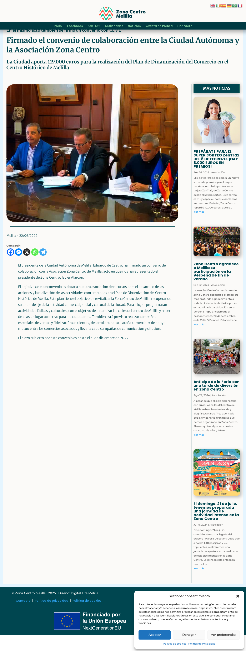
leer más (199, 228)
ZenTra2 (93, 26)
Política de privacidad (51, 617)
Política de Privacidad (201, 643)
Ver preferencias (223, 635)
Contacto (184, 26)
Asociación (218, 188)
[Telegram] (43, 268)
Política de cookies (174, 643)
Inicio (58, 26)
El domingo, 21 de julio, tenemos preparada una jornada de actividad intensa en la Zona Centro (216, 527)
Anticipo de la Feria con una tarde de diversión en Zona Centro (217, 402)
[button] (238, 596)
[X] (26, 268)
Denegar (189, 635)
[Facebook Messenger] (18, 268)
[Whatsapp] (35, 268)
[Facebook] (10, 268)
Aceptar (155, 635)
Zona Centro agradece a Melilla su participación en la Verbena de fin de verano (216, 288)
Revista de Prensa (159, 26)
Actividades (114, 26)
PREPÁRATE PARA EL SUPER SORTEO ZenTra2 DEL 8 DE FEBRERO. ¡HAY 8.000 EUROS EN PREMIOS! (216, 175)
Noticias (134, 26)
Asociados (74, 26)
